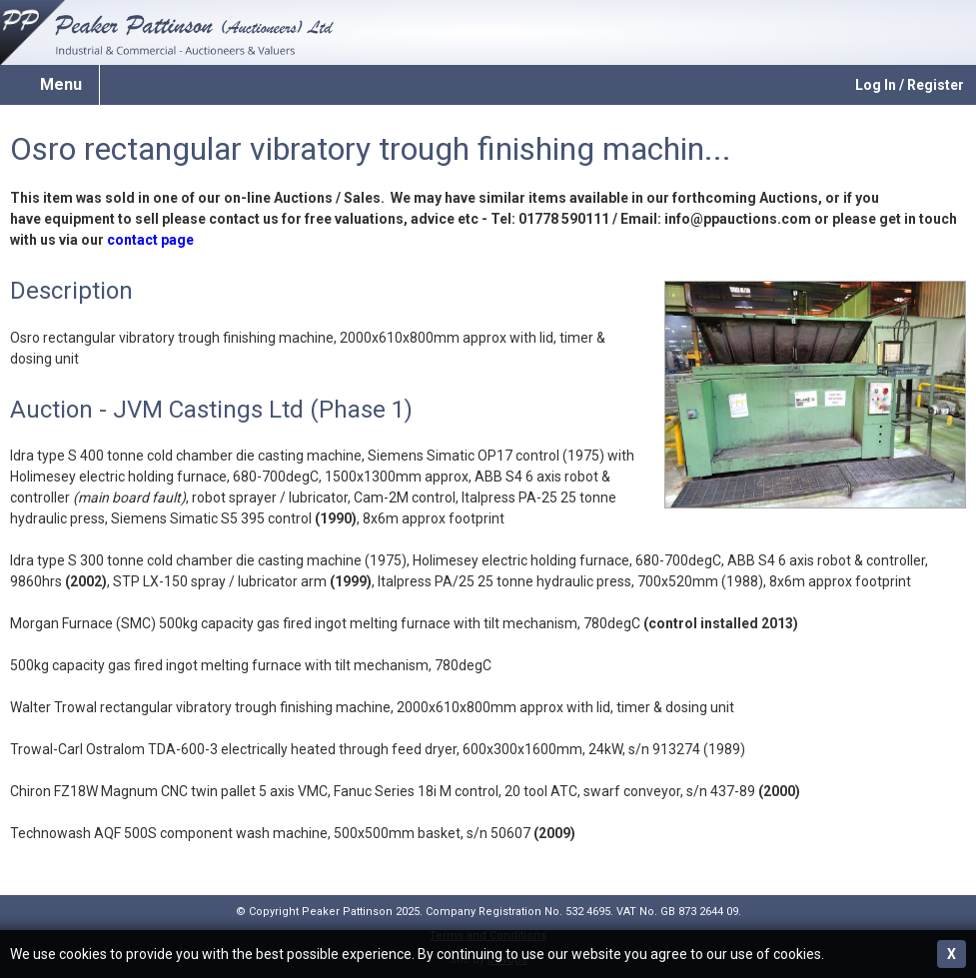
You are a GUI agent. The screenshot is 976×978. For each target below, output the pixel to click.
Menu (61, 84)
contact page (150, 240)
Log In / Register (909, 85)
